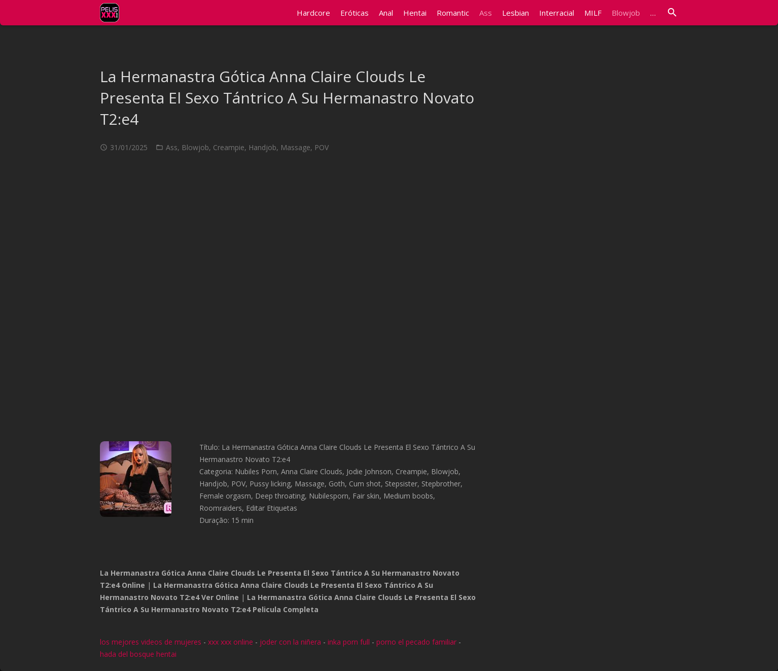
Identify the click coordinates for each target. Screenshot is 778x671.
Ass (172, 147)
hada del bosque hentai (138, 654)
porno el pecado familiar (416, 642)
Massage (295, 147)
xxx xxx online (230, 642)
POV (321, 147)
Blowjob (195, 147)
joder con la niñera (290, 642)
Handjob (262, 147)
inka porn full (349, 642)
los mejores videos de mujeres (150, 642)
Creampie (228, 147)
